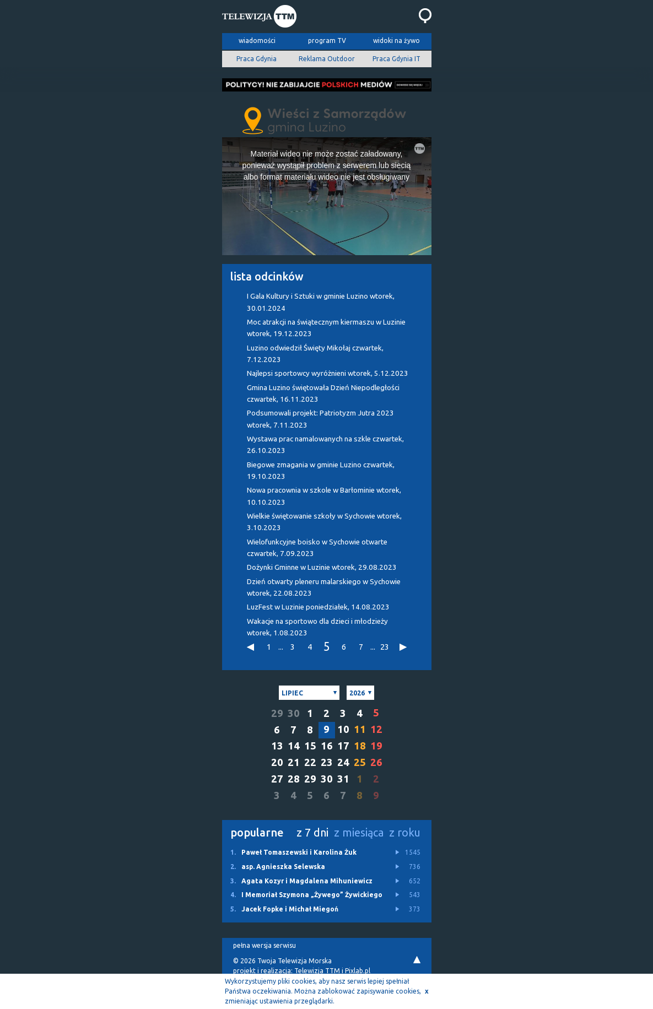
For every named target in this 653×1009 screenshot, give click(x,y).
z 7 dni (312, 832)
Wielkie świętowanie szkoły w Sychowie (324, 522)
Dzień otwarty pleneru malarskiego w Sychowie (324, 587)
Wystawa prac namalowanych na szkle (325, 445)
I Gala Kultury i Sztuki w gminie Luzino (321, 302)
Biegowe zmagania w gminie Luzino (321, 471)
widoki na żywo (396, 40)
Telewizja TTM (317, 970)
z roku (404, 832)
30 (294, 713)
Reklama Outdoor (327, 58)
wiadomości (257, 40)
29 (277, 713)
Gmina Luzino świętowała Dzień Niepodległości (323, 393)
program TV (327, 40)
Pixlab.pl (357, 970)
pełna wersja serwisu (264, 945)
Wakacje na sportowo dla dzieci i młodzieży (317, 627)
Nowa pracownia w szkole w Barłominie (324, 496)
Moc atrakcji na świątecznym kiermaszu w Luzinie (326, 328)
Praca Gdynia (256, 58)
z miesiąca (359, 832)
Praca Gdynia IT (396, 58)
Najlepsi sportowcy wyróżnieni (327, 373)
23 (384, 646)
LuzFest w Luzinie (318, 607)
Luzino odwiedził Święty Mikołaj (315, 354)
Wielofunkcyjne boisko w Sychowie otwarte (317, 548)
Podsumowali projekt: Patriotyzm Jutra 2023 (320, 419)
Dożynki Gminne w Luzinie (322, 567)
